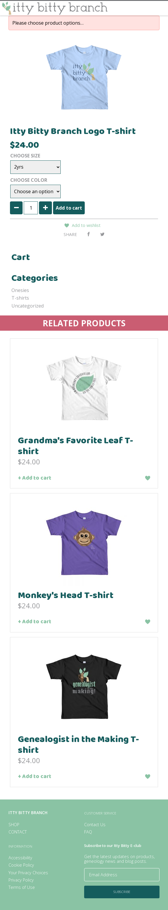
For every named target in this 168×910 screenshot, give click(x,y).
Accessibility (20, 857)
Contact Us (95, 824)
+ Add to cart (34, 479)
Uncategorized (27, 306)
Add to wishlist (86, 225)
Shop (14, 824)
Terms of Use (22, 887)
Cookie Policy (21, 865)
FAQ (88, 832)
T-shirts (20, 298)
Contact (18, 832)
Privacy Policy (21, 880)
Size (35, 155)
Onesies (20, 290)
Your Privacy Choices (28, 872)
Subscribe (121, 891)
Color (39, 180)
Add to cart (69, 208)
